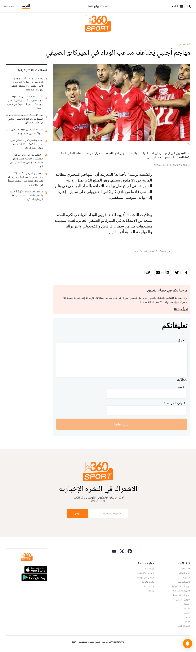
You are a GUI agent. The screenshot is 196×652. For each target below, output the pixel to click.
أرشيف (151, 590)
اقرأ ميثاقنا (181, 309)
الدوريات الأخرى (183, 626)
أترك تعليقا (121, 424)
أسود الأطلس (183, 573)
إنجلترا (187, 604)
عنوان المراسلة (174, 403)
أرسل (77, 513)
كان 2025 (185, 568)
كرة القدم (185, 44)
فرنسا (187, 617)
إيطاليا (187, 612)
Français (9, 6)
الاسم (181, 387)
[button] (187, 643)
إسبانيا (187, 608)
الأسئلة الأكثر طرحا (145, 573)
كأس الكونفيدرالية (181, 590)
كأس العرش (184, 582)
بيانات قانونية (148, 582)
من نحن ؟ (149, 568)
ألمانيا (187, 621)
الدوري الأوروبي (183, 599)
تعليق (181, 340)
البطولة (186, 577)
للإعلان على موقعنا (145, 577)
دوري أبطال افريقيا (181, 586)
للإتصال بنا (149, 586)
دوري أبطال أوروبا (181, 595)
